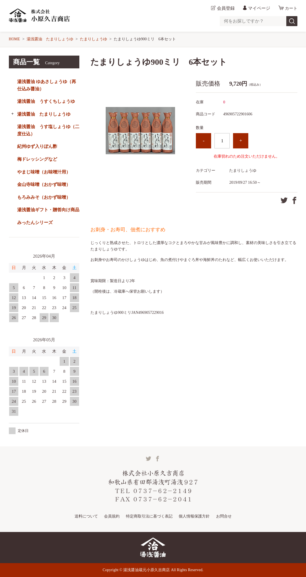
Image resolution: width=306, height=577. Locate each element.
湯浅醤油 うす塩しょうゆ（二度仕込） (48, 130)
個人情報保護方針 (194, 516)
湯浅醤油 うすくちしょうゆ (46, 101)
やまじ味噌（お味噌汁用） (43, 172)
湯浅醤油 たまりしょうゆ (50, 39)
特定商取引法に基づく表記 (149, 516)
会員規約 (112, 516)
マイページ (258, 8)
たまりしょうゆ (93, 39)
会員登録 (225, 8)
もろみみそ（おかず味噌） (43, 197)
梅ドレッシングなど (37, 159)
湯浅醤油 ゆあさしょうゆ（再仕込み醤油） (46, 85)
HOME (14, 39)
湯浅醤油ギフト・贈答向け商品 (48, 209)
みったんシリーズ (35, 222)
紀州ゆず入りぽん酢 (37, 146)
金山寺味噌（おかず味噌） (43, 184)
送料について (86, 516)
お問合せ (224, 516)
